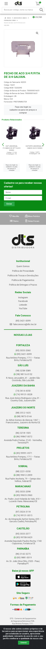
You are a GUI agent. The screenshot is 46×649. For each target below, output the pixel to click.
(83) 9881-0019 (23, 557)
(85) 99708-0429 (23, 537)
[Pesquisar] (41, 9)
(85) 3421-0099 (23, 321)
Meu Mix (14, 216)
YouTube (23, 308)
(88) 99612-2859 (23, 475)
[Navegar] (3, 144)
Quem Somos (23, 266)
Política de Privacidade (23, 271)
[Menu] (6, 3)
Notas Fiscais (32, 221)
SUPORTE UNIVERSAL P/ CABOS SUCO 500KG (35, 147)
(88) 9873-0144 (23, 416)
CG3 (11, 99)
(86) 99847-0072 (23, 436)
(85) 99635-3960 (23, 495)
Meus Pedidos (32, 216)
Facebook (23, 301)
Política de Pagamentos (23, 280)
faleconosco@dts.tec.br (23, 324)
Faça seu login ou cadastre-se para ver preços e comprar (23, 110)
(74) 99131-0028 (23, 394)
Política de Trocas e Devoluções (23, 275)
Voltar (37, 17)
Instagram (23, 297)
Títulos (14, 221)
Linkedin (23, 305)
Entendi (24, 643)
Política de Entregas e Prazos (23, 285)
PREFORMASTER (20, 102)
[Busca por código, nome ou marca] (20, 9)
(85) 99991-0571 (23, 453)
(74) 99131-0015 (23, 515)
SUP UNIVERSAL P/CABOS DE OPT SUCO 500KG (11, 148)
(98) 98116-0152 (23, 374)
